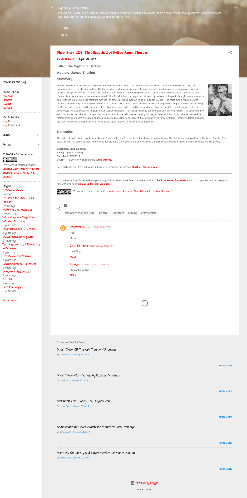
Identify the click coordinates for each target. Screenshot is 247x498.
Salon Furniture (79, 246)
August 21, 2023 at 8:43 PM (97, 264)
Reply (73, 238)
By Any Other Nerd (74, 8)
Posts (10, 122)
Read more (225, 365)
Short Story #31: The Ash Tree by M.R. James (87, 349)
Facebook (8, 96)
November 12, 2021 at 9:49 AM (96, 227)
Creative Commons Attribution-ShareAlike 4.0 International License (136, 191)
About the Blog (84, 35)
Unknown (75, 227)
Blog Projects (151, 35)
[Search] (237, 9)
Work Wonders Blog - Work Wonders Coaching (19, 220)
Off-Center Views (13, 191)
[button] (230, 53)
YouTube (7, 108)
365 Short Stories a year (145, 167)
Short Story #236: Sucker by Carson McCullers (88, 375)
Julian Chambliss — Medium (19, 264)
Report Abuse (10, 301)
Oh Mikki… (9, 280)
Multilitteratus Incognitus (17, 210)
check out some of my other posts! (174, 180)
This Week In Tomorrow (17, 256)
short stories (148, 213)
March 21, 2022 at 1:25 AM (101, 246)
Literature (118, 213)
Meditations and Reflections (19, 229)
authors (103, 213)
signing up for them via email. (94, 184)
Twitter (129, 35)
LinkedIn (7, 100)
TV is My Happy (12, 287)
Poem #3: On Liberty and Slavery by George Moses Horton (96, 453)
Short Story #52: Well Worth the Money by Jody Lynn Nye (96, 427)
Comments (13, 125)
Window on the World (16, 272)
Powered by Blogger (144, 483)
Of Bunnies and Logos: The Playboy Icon (83, 401)
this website (104, 159)
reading (132, 213)
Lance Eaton (109, 35)
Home (64, 35)
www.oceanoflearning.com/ (18, 237)
